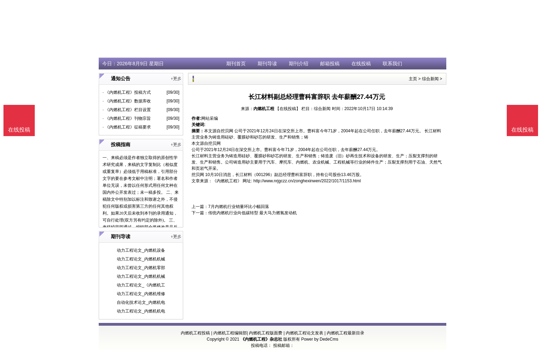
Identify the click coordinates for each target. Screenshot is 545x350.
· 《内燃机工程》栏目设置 (127, 109)
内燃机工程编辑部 (230, 333)
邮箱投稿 (330, 63)
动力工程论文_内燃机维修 (141, 293)
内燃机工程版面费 (265, 333)
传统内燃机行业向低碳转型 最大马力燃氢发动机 (252, 212)
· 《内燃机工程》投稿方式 (127, 92)
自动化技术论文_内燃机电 (141, 302)
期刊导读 (267, 63)
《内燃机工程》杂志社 (261, 339)
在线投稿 (361, 63)
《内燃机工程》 (227, 180)
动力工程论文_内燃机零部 (141, 267)
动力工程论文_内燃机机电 (141, 311)
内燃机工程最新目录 (345, 333)
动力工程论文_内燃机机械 (141, 259)
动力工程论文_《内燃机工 (141, 285)
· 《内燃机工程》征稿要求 (127, 127)
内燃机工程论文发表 (304, 333)
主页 (413, 78)
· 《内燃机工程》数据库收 (127, 101)
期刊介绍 (298, 63)
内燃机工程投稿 (195, 333)
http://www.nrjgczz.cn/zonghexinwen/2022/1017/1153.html (307, 180)
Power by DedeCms (319, 339)
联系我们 (392, 63)
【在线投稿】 (287, 108)
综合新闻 (430, 78)
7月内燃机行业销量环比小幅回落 (238, 206)
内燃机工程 (263, 108)
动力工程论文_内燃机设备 (141, 250)
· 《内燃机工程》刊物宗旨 (127, 118)
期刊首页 (236, 63)
